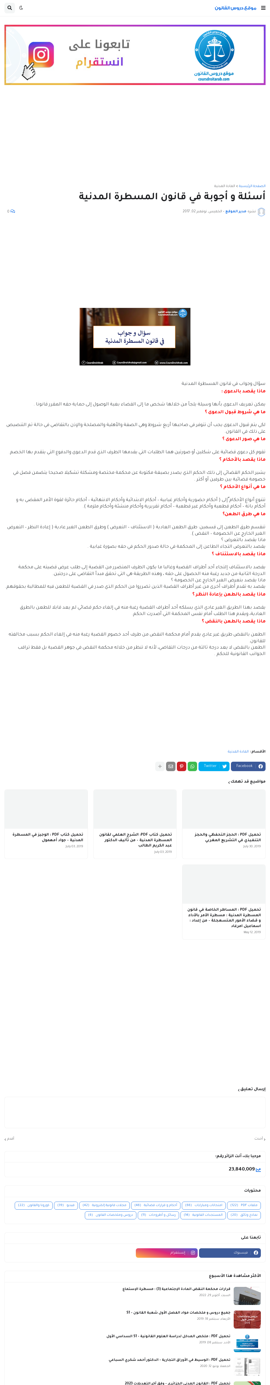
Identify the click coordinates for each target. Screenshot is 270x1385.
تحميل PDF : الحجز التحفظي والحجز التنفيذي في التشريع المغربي (228, 838)
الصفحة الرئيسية (252, 186)
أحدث (258, 1139)
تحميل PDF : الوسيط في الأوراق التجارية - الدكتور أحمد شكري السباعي (169, 1360)
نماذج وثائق (244, 1215)
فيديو (66, 1205)
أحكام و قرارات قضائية (155, 1205)
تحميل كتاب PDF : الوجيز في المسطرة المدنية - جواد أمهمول (47, 838)
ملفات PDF (244, 1205)
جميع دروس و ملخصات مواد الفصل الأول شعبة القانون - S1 (178, 1313)
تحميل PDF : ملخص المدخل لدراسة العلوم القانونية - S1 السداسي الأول (168, 1337)
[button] (263, 8)
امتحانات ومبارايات (203, 1205)
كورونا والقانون (33, 1205)
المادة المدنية (224, 186)
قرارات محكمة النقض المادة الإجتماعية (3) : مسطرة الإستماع (176, 1289)
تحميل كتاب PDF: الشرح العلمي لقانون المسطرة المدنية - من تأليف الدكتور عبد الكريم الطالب (135, 840)
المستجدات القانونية (203, 1215)
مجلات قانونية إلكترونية (104, 1205)
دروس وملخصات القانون (110, 1215)
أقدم (10, 1139)
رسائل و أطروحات (158, 1215)
